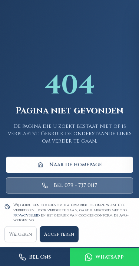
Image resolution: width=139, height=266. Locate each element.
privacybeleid (26, 215)
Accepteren (59, 234)
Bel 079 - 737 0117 (69, 185)
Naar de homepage (69, 164)
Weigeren (20, 234)
